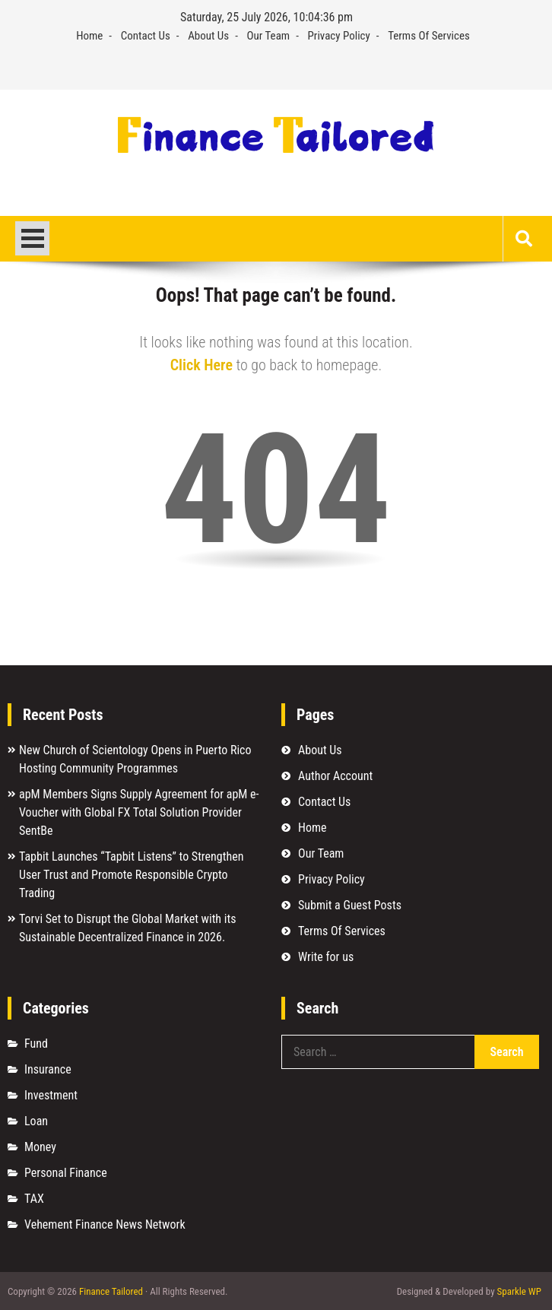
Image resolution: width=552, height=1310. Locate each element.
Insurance (47, 1069)
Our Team (268, 36)
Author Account (335, 776)
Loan (36, 1121)
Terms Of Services (429, 36)
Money (40, 1147)
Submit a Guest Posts (349, 905)
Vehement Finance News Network (105, 1224)
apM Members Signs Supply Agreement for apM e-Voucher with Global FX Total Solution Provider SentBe (139, 812)
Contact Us (145, 36)
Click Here (201, 365)
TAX (34, 1198)
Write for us (326, 957)
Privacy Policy (339, 36)
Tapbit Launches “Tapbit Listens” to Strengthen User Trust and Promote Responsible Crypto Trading (131, 874)
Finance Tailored (111, 1291)
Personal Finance (65, 1173)
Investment (51, 1095)
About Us (208, 36)
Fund (36, 1043)
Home (89, 36)
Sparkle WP (519, 1291)
